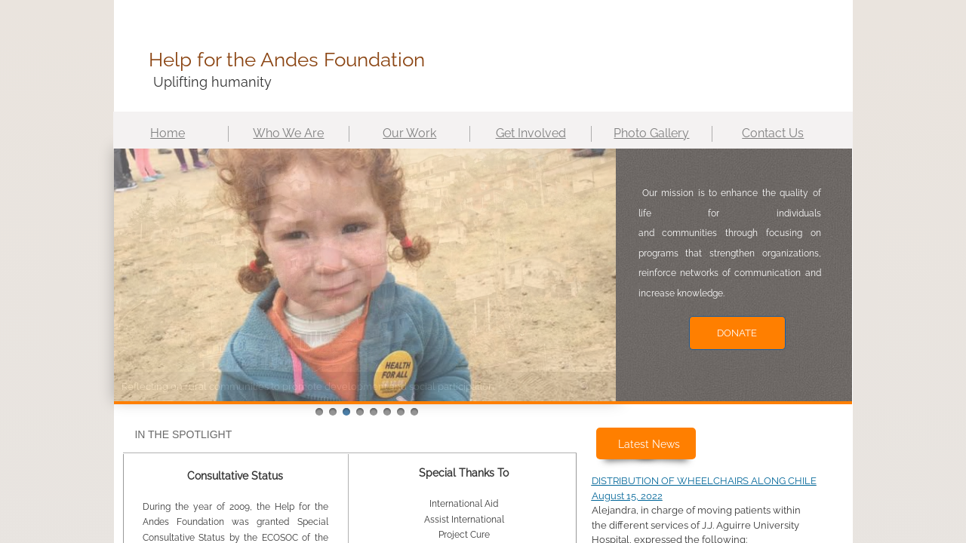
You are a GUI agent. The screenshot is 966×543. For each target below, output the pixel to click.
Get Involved (531, 133)
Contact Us (773, 133)
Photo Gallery (651, 133)
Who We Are (288, 133)
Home (167, 133)
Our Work (409, 133)
